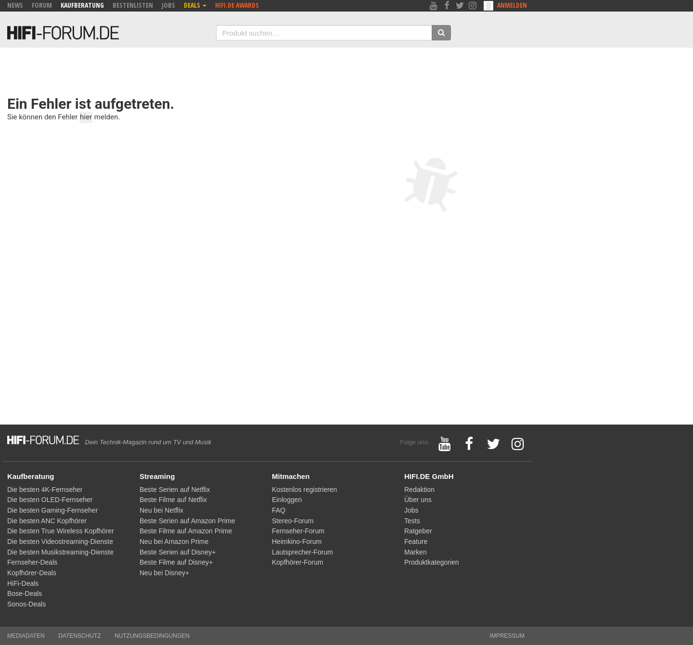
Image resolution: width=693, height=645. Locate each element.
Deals (195, 5)
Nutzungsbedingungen (152, 635)
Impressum (507, 635)
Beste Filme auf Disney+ (176, 562)
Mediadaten (26, 635)
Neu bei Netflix (161, 510)
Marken (415, 552)
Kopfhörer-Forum (297, 562)
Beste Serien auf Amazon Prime (187, 521)
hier (86, 117)
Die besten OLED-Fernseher (49, 499)
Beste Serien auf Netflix (175, 489)
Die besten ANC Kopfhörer (47, 521)
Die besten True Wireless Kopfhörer (60, 531)
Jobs (168, 5)
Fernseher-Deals (32, 562)
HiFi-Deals (22, 583)
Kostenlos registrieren (304, 489)
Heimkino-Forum (296, 541)
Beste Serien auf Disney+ (178, 552)
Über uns (418, 499)
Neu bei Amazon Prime (174, 541)
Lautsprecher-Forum (302, 552)
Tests (412, 521)
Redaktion (419, 489)
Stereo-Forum (292, 521)
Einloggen (287, 499)
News (15, 5)
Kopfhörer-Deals (31, 573)
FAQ (278, 510)
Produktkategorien (431, 562)
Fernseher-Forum (298, 531)
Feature (415, 541)
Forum (42, 5)
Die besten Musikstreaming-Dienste (60, 552)
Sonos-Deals (26, 604)
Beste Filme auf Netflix (173, 499)
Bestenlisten (133, 5)
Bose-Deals (24, 593)
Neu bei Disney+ (164, 573)
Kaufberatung (82, 5)
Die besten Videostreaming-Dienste (60, 541)
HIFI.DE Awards (237, 5)
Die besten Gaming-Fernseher (52, 510)
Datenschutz (79, 635)
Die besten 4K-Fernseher (44, 489)
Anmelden (512, 5)
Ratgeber (418, 531)
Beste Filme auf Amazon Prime (186, 531)
